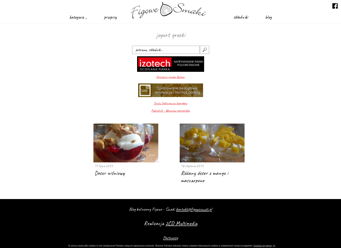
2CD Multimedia (181, 223)
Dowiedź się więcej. (262, 246)
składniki (240, 17)
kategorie (78, 17)
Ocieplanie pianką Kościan (170, 77)
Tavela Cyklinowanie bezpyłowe (170, 103)
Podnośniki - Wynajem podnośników (170, 111)
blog (268, 17)
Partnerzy (170, 237)
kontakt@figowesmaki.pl (194, 209)
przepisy (110, 17)
